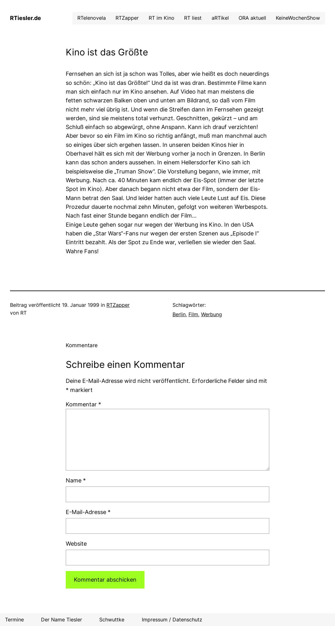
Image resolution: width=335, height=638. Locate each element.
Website (76, 543)
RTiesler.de (25, 18)
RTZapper (118, 305)
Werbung (211, 314)
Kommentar (83, 404)
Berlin (179, 314)
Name (76, 480)
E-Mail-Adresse (88, 512)
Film (193, 314)
